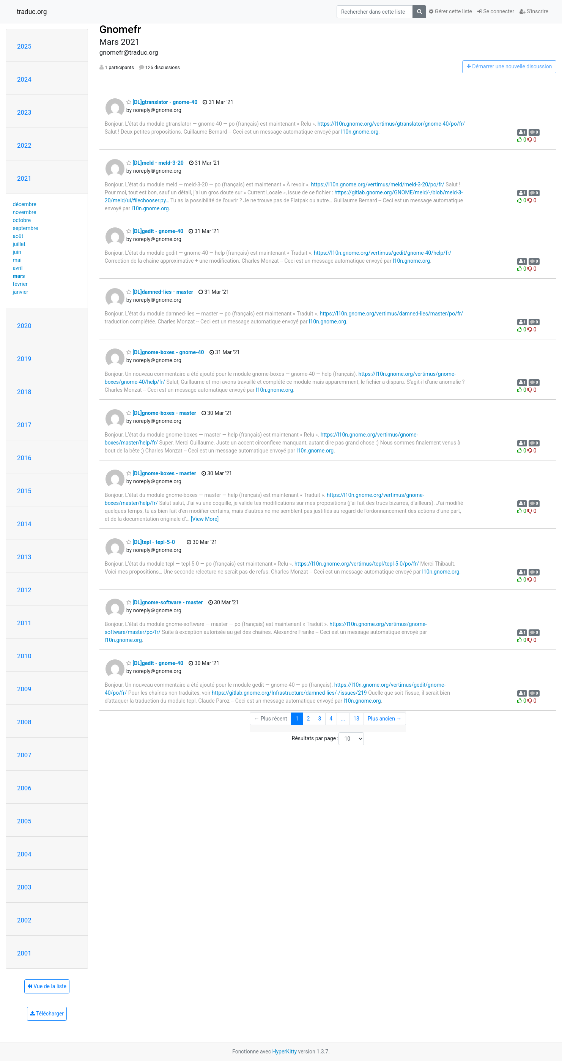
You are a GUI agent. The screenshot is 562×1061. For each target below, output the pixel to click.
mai (17, 260)
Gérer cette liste (450, 11)
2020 (24, 325)
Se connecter (495, 11)
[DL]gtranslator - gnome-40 (161, 102)
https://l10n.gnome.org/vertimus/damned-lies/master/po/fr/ (391, 314)
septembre (25, 228)
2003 (24, 887)
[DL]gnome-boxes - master (161, 413)
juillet (19, 244)
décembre (24, 204)
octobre (22, 220)
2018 (24, 392)
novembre (24, 212)
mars (19, 276)
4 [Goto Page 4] (330, 719)
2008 (24, 722)
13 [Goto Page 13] (356, 719)
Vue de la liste (46, 986)
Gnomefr (120, 29)
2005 (24, 821)
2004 (24, 854)
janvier (20, 292)
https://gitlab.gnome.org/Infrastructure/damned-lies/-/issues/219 (289, 693)
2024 (24, 79)
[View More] (205, 519)
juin (17, 252)
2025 (24, 46)
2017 (24, 425)
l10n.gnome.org (359, 132)
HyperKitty (284, 1051)
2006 (24, 788)
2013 (24, 557)
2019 (24, 359)
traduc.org (32, 12)
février (20, 284)
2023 (24, 112)
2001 (24, 953)
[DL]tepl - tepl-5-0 (150, 542)
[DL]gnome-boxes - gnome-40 (165, 352)
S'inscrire (533, 11)
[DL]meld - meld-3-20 (155, 163)
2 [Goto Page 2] (308, 719)
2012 (24, 590)
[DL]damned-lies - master (159, 292)
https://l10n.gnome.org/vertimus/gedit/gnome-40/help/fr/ (383, 253)
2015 (24, 491)
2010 (24, 656)
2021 (24, 178)
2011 (24, 623)
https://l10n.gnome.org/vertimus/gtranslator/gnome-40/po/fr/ (391, 124)
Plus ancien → (384, 719)
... (343, 719)
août (18, 236)
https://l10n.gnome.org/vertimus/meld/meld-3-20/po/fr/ (377, 184)
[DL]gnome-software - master (164, 602)
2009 (24, 689)
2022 (24, 145)
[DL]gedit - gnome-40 (154, 231)
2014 (24, 524)
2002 (24, 920)
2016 (24, 458)
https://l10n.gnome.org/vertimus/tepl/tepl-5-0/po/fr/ (356, 564)
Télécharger (47, 1014)
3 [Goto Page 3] (319, 719)
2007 (24, 755)
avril (18, 268)
